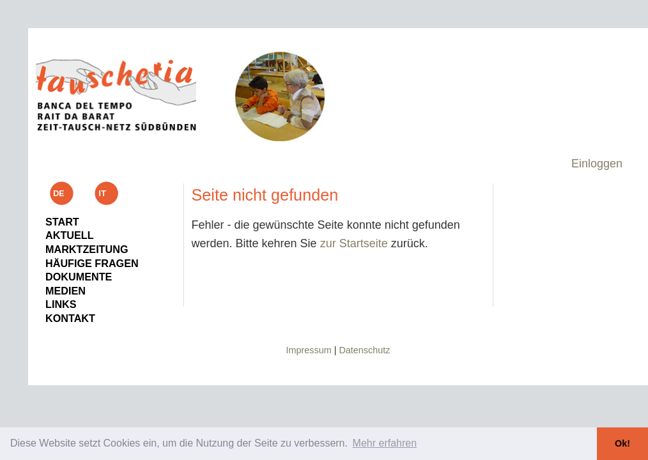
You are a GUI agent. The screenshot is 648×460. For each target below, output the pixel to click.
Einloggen (596, 163)
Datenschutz (364, 350)
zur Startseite (354, 243)
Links (61, 304)
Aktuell (69, 235)
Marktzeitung (86, 249)
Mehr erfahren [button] (385, 443)
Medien (65, 290)
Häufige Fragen (92, 263)
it (107, 193)
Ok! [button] (622, 443)
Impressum (309, 350)
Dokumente (78, 276)
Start (62, 221)
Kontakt (70, 318)
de (61, 193)
